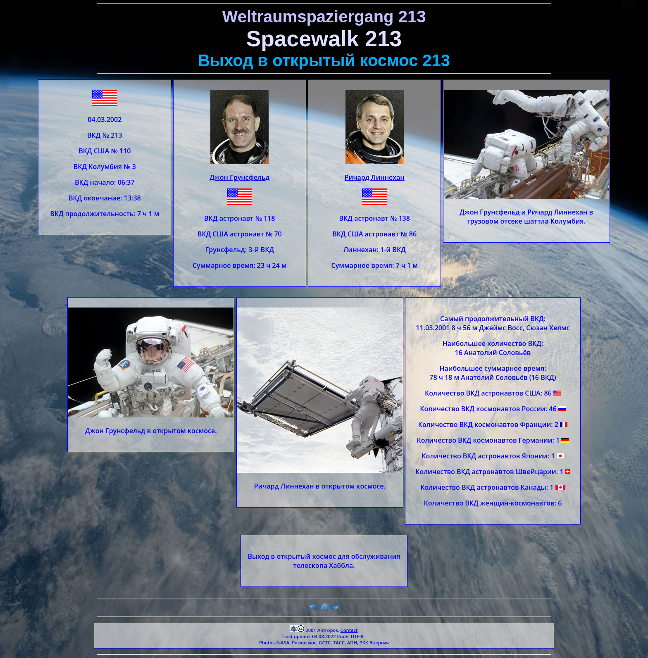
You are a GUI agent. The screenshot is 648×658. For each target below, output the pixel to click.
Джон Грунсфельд (239, 177)
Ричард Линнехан (375, 177)
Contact (349, 630)
